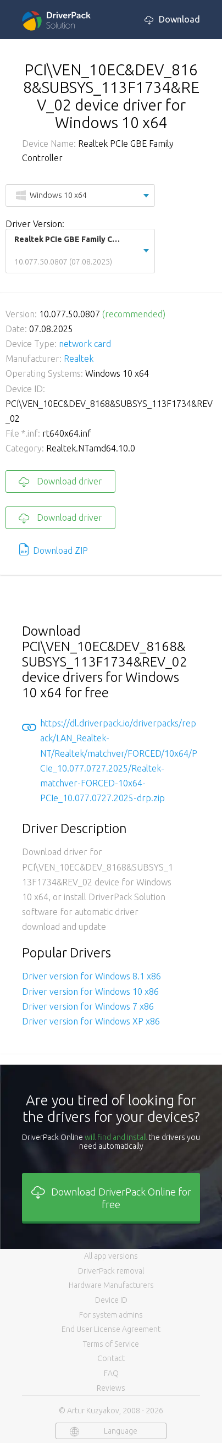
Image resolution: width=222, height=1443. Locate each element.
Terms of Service (111, 1344)
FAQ (111, 1373)
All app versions (111, 1256)
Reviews (111, 1388)
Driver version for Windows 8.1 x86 (91, 976)
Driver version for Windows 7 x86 (88, 1006)
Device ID (111, 1300)
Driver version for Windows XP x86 (91, 1021)
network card (85, 344)
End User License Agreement (111, 1329)
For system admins (111, 1314)
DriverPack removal (111, 1270)
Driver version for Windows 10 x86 (90, 991)
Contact (111, 1358)
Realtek (78, 358)
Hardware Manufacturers (111, 1285)
